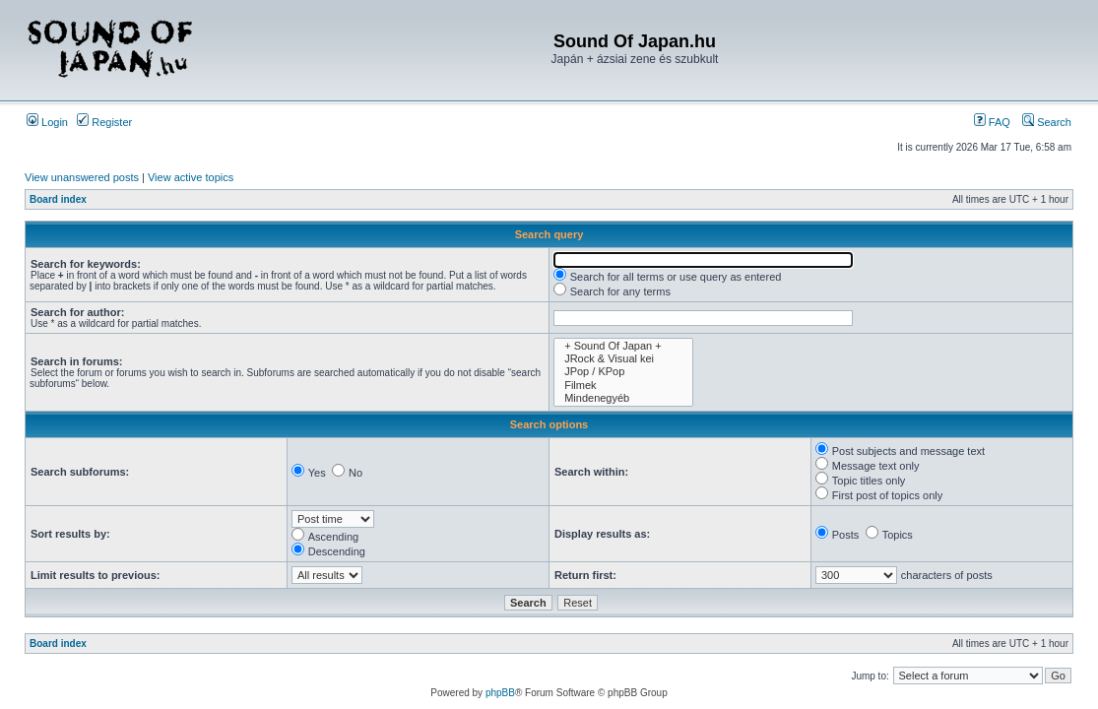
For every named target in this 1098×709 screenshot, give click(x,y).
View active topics (190, 177)
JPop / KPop (623, 371)
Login (47, 122)
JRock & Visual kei (623, 359)
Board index (58, 199)
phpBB (500, 692)
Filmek (623, 385)
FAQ (992, 122)
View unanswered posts (82, 177)
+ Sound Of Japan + (623, 346)
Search (1046, 122)
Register (104, 122)
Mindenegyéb (623, 398)
